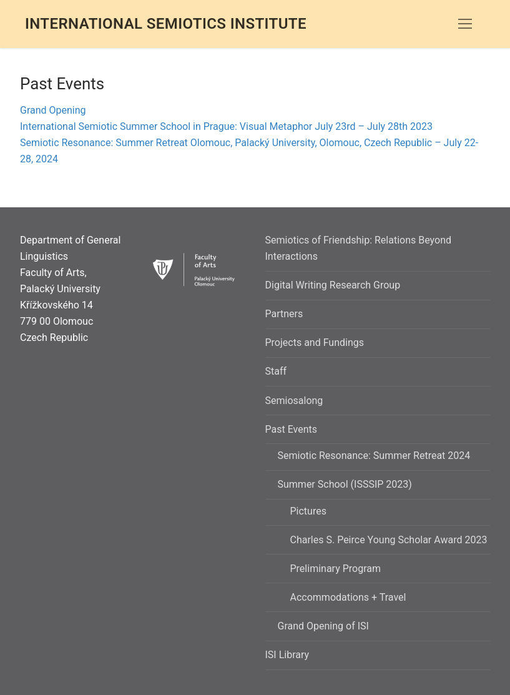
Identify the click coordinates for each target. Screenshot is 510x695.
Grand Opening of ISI (323, 626)
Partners (284, 314)
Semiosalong (294, 401)
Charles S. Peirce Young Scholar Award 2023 (389, 540)
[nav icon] (465, 24)
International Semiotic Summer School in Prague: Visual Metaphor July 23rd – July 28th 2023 (226, 126)
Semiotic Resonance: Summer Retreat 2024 (374, 455)
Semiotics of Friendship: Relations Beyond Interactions (358, 248)
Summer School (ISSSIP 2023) (346, 484)
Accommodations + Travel (348, 597)
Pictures (308, 511)
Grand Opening (53, 110)
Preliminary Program (335, 568)
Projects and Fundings (314, 342)
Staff (276, 371)
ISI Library (287, 655)
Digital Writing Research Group (333, 285)
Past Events (292, 429)
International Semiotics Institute (165, 23)
